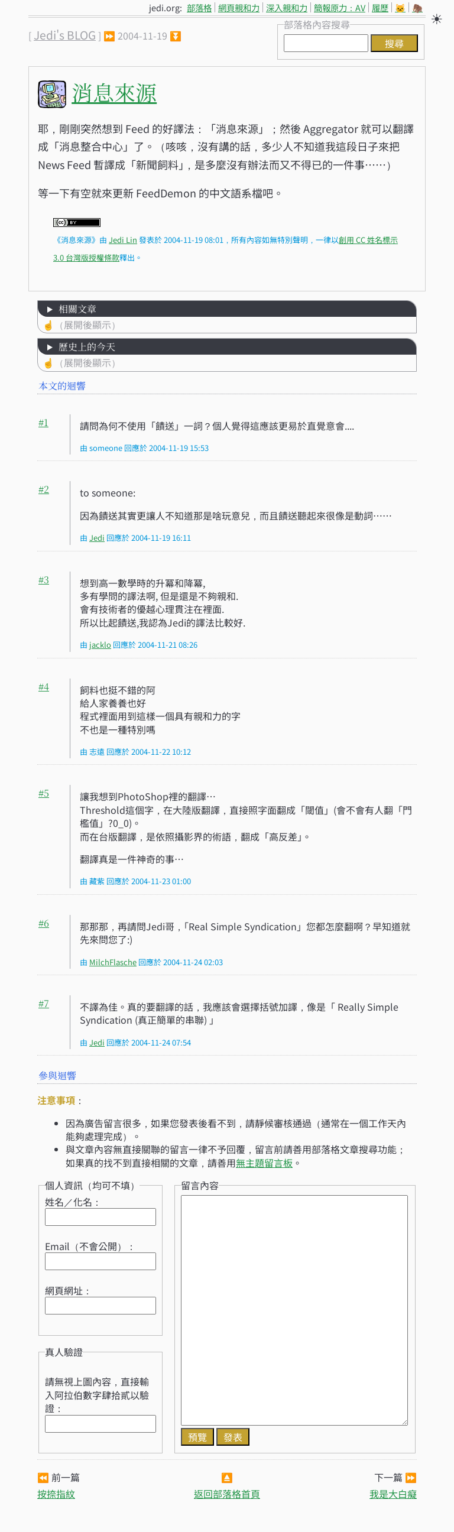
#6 (43, 923)
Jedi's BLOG (65, 35)
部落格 (199, 7)
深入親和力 (286, 7)
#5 (43, 793)
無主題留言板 (264, 1163)
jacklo (100, 644)
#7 (43, 1003)
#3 (43, 579)
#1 (43, 422)
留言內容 (200, 1185)
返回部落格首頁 (227, 1493)
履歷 (380, 7)
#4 (43, 686)
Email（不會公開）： (90, 1246)
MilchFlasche (113, 962)
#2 (43, 489)
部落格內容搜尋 (317, 24)
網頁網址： (68, 1290)
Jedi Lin (123, 239)
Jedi (97, 537)
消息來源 (114, 92)
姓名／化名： (73, 1202)
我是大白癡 (393, 1493)
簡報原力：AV (339, 7)
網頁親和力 (239, 7)
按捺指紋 (56, 1493)
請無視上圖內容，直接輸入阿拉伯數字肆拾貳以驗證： (97, 1394)
